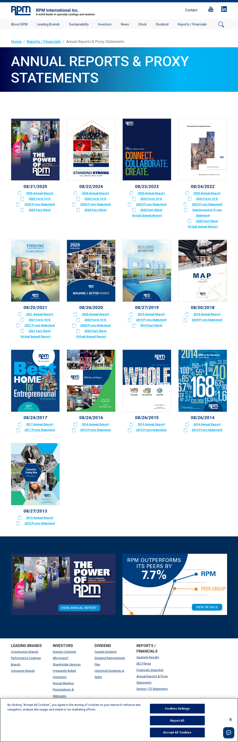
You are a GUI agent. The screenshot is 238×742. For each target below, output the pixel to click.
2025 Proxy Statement (39, 204)
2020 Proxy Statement (95, 325)
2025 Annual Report (39, 193)
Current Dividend (105, 651)
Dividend (162, 24)
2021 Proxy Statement (39, 325)
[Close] (230, 719)
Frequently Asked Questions (64, 674)
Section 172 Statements (152, 689)
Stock (142, 24)
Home (16, 41)
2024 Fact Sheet (95, 210)
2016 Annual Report (95, 424)
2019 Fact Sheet (151, 325)
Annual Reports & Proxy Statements (152, 679)
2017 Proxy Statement (39, 430)
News (125, 24)
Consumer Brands (23, 670)
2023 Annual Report (151, 193)
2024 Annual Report (95, 193)
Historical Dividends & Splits (109, 674)
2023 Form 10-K (151, 199)
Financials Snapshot (149, 670)
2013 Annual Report (39, 517)
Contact (191, 10)
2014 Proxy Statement (207, 430)
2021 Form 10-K (39, 320)
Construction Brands (24, 651)
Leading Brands (48, 24)
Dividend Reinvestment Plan (110, 661)
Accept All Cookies (177, 732)
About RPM (19, 24)
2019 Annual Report (151, 314)
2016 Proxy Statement (95, 430)
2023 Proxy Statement (151, 204)
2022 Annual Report (207, 193)
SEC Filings (143, 663)
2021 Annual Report (39, 314)
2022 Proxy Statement (207, 204)
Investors (105, 24)
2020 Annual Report (95, 314)
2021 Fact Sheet (40, 331)
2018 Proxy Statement (207, 320)
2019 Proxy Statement (151, 320)
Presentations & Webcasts (63, 692)
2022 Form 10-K (207, 199)
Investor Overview (64, 651)
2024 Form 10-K (95, 199)
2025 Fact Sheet (40, 210)
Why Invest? (60, 658)
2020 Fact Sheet (95, 331)
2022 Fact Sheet (207, 221)
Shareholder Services (67, 664)
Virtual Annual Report (147, 215)
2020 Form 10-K (95, 320)
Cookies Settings (177, 708)
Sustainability (79, 24)
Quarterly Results (147, 657)
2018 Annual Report (207, 314)
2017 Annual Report (39, 424)
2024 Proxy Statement (95, 204)
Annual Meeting (63, 683)
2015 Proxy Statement (151, 430)
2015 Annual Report (151, 424)
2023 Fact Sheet (151, 210)
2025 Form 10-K (39, 199)
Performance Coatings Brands (26, 661)
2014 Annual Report (207, 424)
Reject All (177, 720)
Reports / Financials (192, 24)
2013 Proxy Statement (39, 523)
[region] (119, 720)
